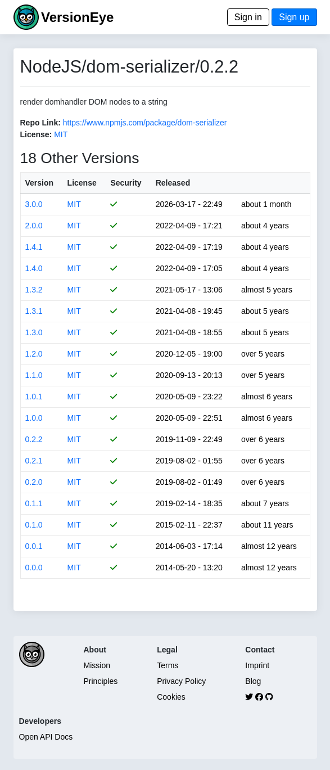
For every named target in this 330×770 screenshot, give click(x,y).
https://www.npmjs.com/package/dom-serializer (145, 122)
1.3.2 (34, 289)
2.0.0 (34, 225)
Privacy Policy (181, 681)
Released (173, 182)
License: (36, 134)
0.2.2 (34, 439)
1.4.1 (34, 246)
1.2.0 (34, 353)
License (82, 182)
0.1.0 (34, 524)
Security (125, 182)
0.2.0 (34, 482)
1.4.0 (34, 268)
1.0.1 (34, 396)
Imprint (257, 665)
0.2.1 (34, 460)
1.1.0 (34, 375)
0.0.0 (34, 567)
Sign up (294, 17)
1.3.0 (34, 332)
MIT (60, 134)
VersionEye (77, 17)
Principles (101, 681)
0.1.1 (34, 503)
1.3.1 (34, 311)
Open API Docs (46, 736)
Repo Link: (40, 122)
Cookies (171, 696)
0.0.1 (34, 546)
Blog (253, 681)
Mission (97, 665)
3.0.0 (34, 204)
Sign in (248, 17)
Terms (167, 665)
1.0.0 (34, 417)
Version (39, 182)
